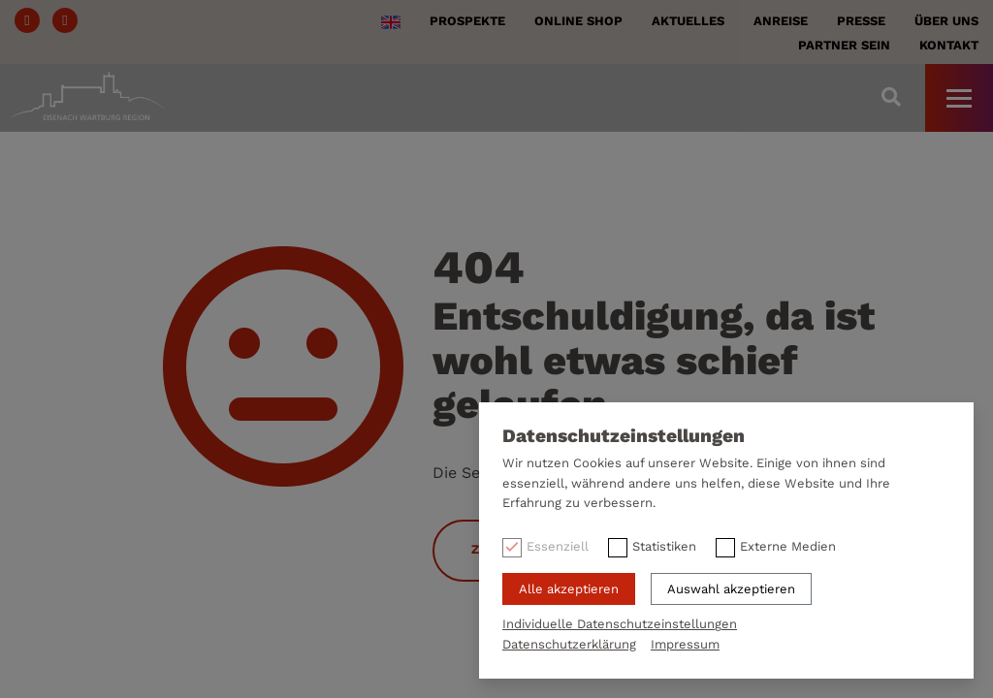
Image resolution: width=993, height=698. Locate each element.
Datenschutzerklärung (569, 644)
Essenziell (558, 546)
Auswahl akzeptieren (731, 589)
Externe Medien (788, 546)
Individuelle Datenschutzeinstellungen (619, 624)
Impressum (685, 644)
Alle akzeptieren (569, 589)
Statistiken (664, 546)
